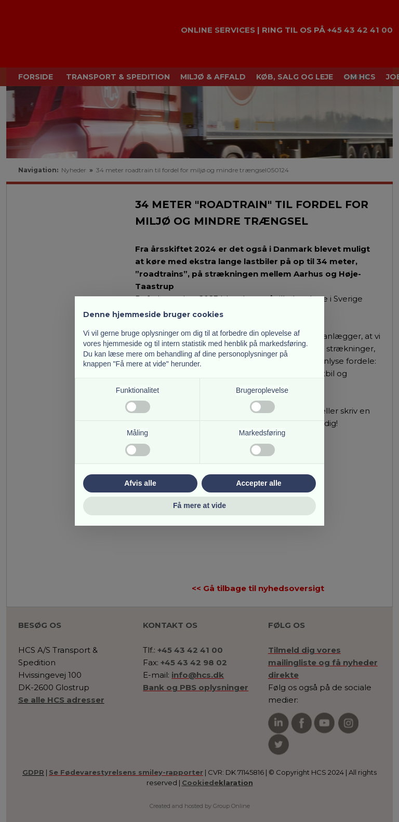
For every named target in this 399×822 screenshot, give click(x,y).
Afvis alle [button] (140, 483)
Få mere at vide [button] (199, 505)
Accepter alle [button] (258, 483)
